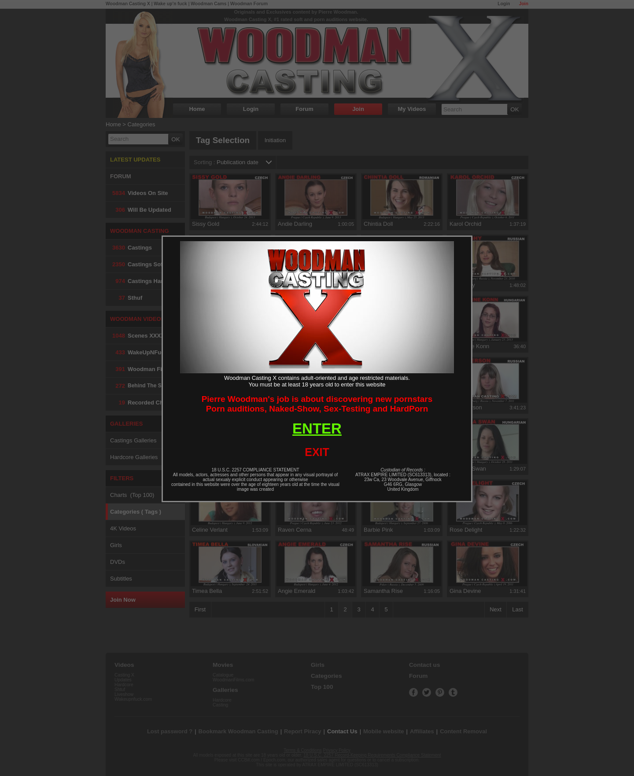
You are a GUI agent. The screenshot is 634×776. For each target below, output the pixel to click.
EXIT (317, 452)
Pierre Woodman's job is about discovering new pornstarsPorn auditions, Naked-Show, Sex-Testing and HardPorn (317, 403)
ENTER (317, 428)
